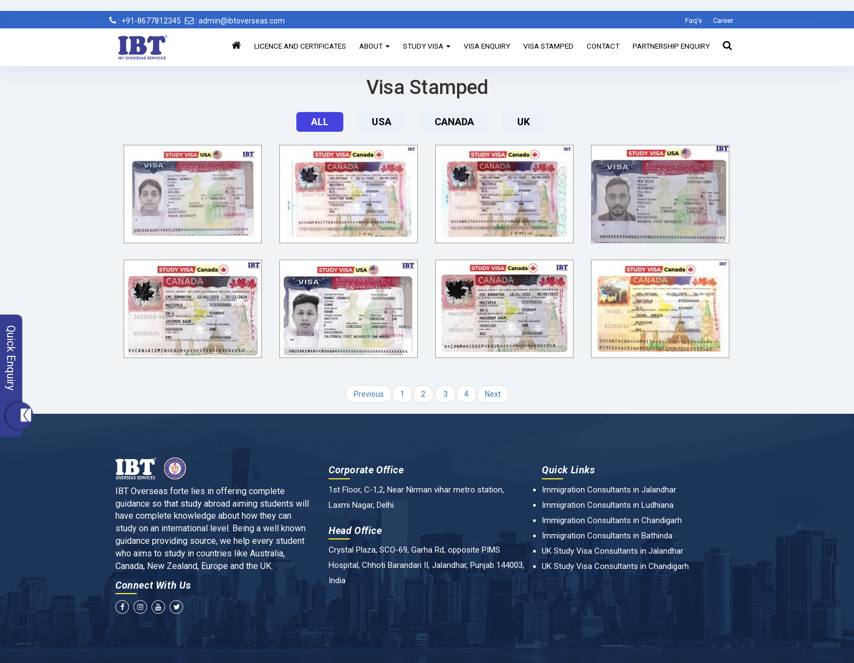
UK (523, 121)
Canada (454, 121)
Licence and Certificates (300, 46)
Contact (603, 46)
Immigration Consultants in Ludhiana (608, 505)
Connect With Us (153, 585)
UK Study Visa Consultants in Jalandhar (612, 551)
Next (493, 394)
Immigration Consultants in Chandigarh (612, 520)
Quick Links (568, 470)
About (374, 46)
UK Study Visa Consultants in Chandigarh (615, 566)
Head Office (355, 530)
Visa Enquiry (487, 46)
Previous (369, 394)
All (320, 121)
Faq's (693, 20)
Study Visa (427, 46)
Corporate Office (366, 470)
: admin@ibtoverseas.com (235, 20)
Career (723, 20)
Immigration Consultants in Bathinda (607, 536)
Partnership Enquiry (671, 46)
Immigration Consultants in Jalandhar (609, 490)
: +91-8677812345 (145, 20)
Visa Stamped (548, 46)
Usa (381, 121)
